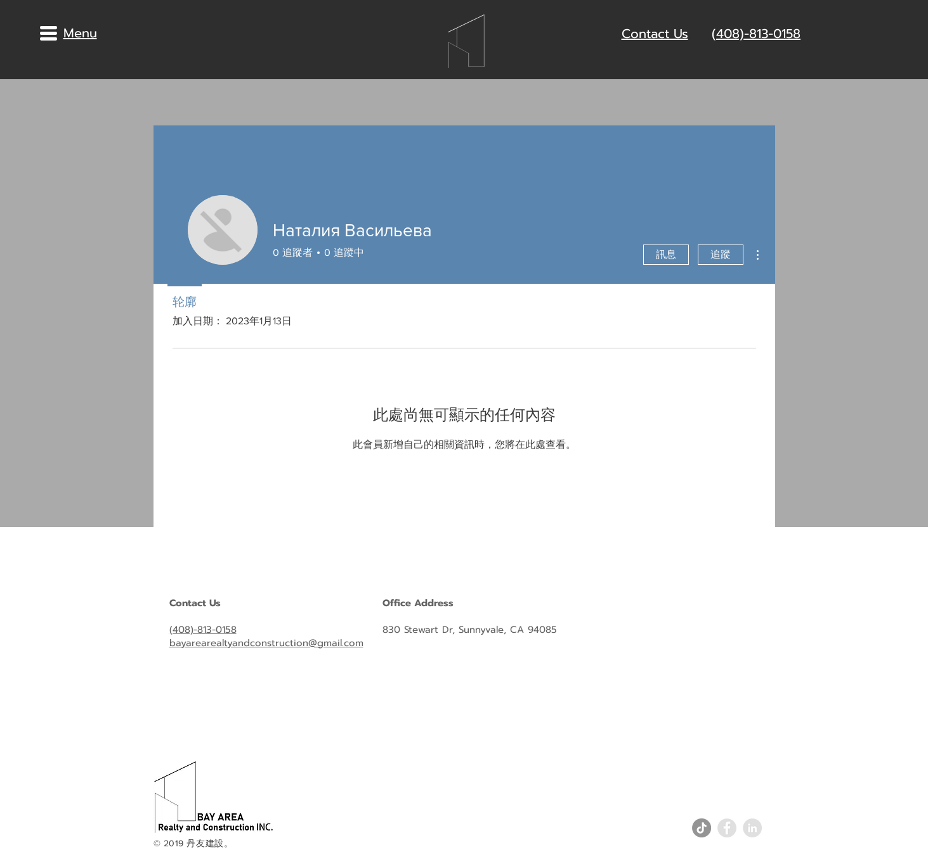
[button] (48, 33)
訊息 (666, 254)
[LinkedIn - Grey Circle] (752, 827)
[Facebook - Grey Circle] (726, 827)
